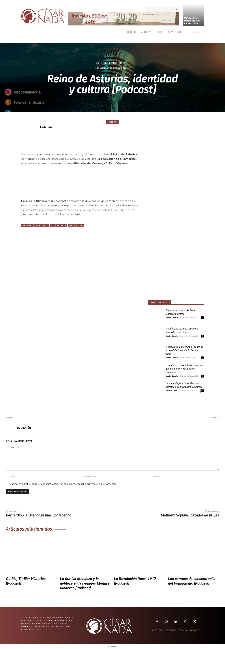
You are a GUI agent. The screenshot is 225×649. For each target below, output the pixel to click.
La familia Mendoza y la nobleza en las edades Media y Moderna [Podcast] (84, 583)
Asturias (27, 225)
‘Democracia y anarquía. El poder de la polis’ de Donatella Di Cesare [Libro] (184, 350)
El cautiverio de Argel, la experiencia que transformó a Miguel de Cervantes (184, 369)
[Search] (176, 9)
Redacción (46, 127)
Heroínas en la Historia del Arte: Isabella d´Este (192, 21)
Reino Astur (75, 225)
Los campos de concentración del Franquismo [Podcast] (193, 580)
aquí (77, 214)
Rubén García (171, 317)
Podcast (112, 122)
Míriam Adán (171, 390)
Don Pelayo (42, 225)
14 (202, 391)
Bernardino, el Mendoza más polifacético (38, 515)
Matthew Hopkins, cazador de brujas (190, 515)
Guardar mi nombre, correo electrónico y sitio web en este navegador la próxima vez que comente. (63, 484)
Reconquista (58, 225)
